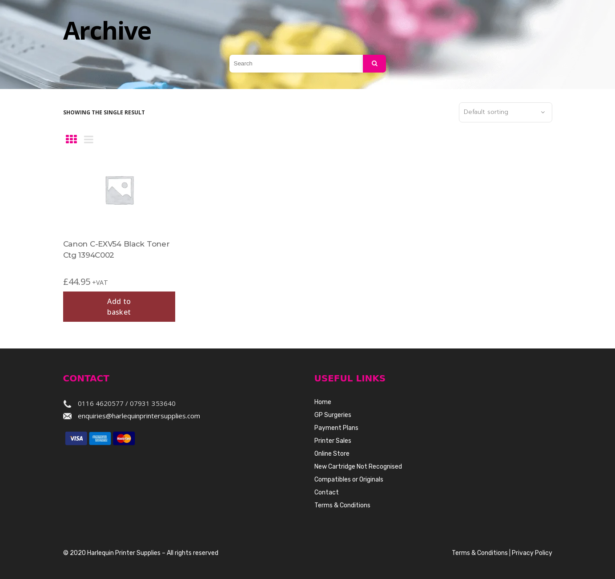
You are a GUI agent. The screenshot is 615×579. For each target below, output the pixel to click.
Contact (326, 492)
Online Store (332, 454)
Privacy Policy (532, 553)
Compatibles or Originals (348, 479)
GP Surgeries (332, 415)
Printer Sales (332, 441)
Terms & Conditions (342, 505)
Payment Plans (336, 428)
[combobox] (505, 112)
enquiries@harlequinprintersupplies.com (139, 415)
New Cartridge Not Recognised (358, 466)
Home (322, 402)
